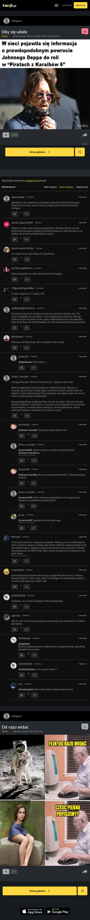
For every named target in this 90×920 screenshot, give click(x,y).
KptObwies (17, 336)
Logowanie (67, 5)
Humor (5, 731)
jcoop (21, 514)
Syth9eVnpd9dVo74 (21, 268)
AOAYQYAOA (18, 595)
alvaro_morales (19, 376)
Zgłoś (85, 144)
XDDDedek (24, 638)
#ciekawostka (19, 36)
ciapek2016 (17, 570)
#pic (32, 731)
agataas (15, 615)
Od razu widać (15, 727)
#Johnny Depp (33, 36)
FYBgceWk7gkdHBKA (22, 288)
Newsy (5, 36)
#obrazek (17, 731)
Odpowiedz (83, 197)
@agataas (24, 643)
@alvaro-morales (27, 430)
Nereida (15, 536)
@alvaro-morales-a (28, 452)
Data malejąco (66, 187)
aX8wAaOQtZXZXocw (23, 308)
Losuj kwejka (81, 153)
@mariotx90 (25, 450)
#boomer (39, 731)
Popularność (82, 187)
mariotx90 (23, 424)
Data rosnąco (50, 187)
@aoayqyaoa (25, 689)
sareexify (23, 356)
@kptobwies (25, 362)
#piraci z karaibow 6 (50, 36)
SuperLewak (18, 197)
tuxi (20, 683)
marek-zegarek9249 (22, 222)
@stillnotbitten (26, 669)
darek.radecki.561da (22, 248)
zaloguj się (32, 180)
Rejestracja (80, 5)
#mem (26, 731)
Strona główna (40, 152)
